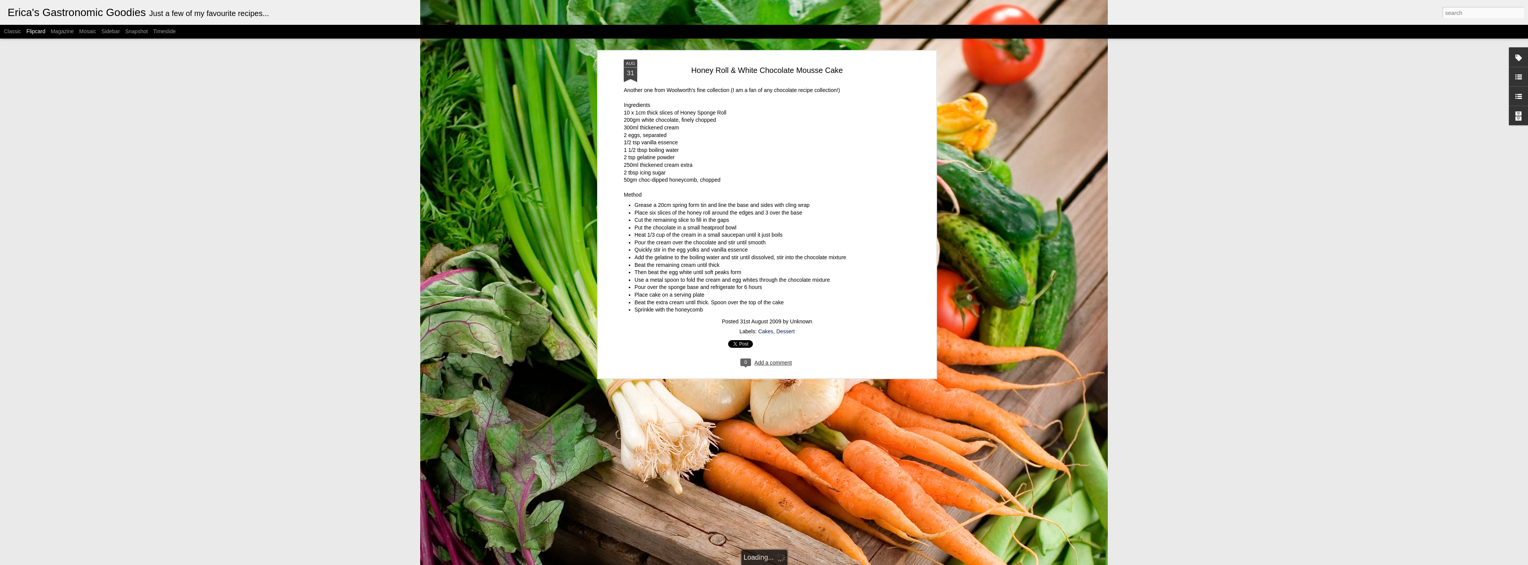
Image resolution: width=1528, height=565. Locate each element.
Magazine (62, 31)
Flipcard (35, 31)
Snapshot (136, 31)
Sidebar (111, 31)
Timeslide (164, 31)
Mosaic (87, 31)
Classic (12, 31)
